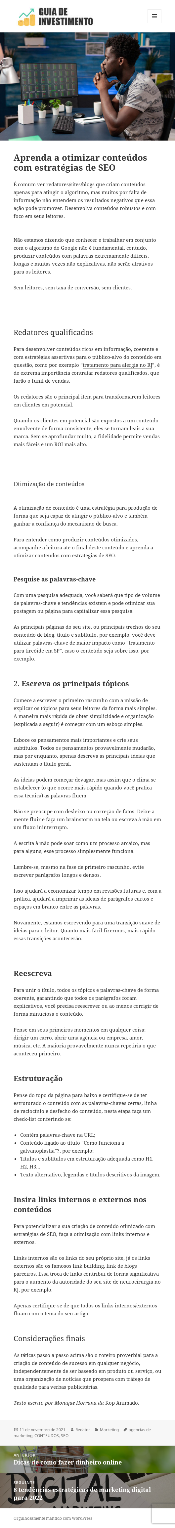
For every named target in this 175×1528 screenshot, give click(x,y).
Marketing (109, 1429)
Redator (82, 1429)
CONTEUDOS (46, 1435)
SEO (64, 1435)
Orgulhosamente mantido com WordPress (53, 1518)
